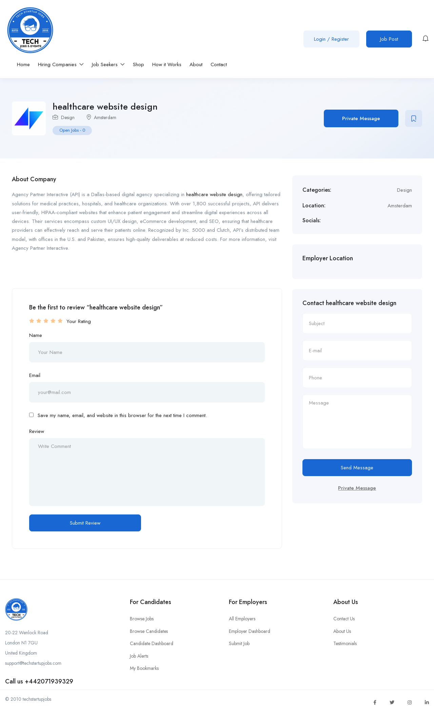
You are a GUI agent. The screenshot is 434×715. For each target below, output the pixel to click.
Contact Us (344, 618)
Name (35, 335)
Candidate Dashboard (151, 643)
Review (36, 431)
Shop (138, 64)
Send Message (357, 467)
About (196, 64)
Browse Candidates (149, 631)
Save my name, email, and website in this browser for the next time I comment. (122, 415)
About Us (342, 631)
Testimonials (345, 643)
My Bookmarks (144, 668)
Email (34, 375)
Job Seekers (108, 64)
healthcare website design (214, 194)
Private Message (361, 118)
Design (68, 117)
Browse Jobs (142, 618)
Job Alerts (139, 656)
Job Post (389, 39)
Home (23, 64)
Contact (219, 64)
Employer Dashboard (249, 631)
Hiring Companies (61, 64)
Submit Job (239, 643)
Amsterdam (105, 117)
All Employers (242, 618)
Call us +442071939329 (39, 681)
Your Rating (78, 321)
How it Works (166, 64)
